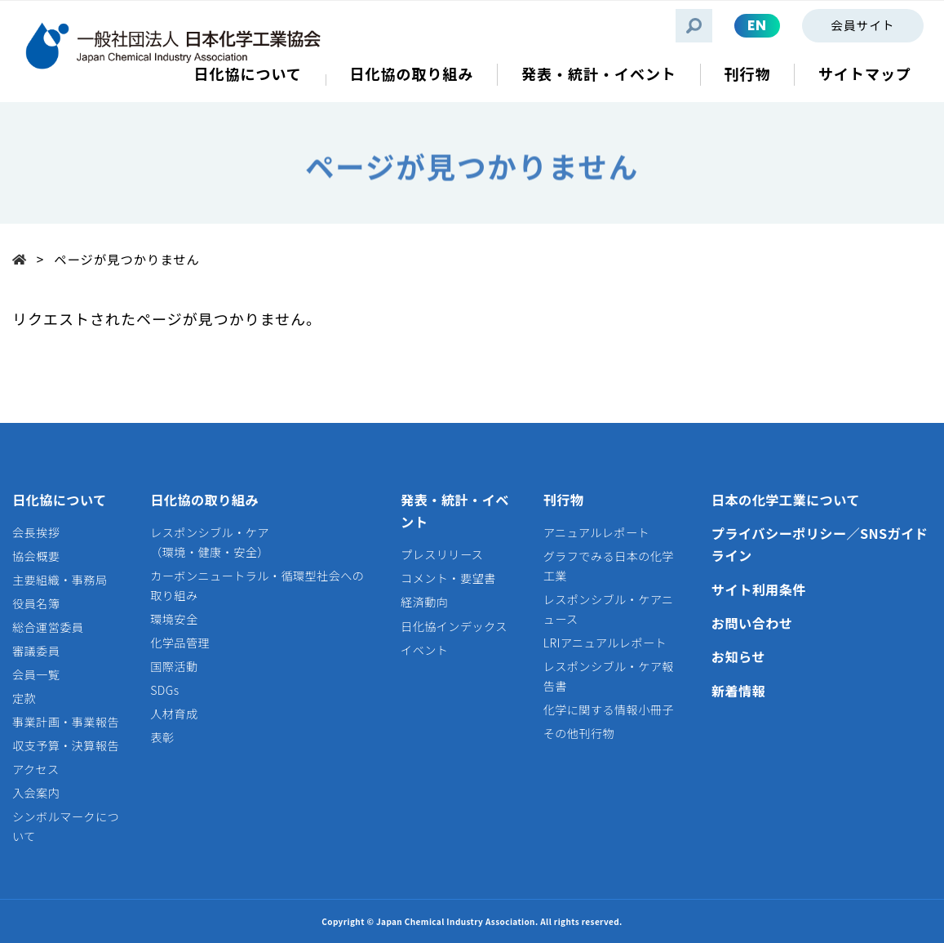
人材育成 (173, 713)
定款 (24, 698)
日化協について (59, 499)
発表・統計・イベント (455, 511)
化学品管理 (180, 642)
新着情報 (738, 691)
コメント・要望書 (448, 578)
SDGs (164, 690)
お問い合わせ (752, 623)
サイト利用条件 (758, 589)
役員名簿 (36, 603)
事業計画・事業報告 (65, 722)
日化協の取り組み (204, 499)
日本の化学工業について (785, 499)
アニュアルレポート (596, 532)
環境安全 (173, 619)
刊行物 (563, 499)
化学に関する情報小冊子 (608, 709)
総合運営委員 (47, 627)
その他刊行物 (578, 733)
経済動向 (424, 602)
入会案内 (36, 793)
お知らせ (738, 656)
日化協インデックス (454, 626)
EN (757, 25)
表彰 (162, 737)
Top (24, 258)
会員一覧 (36, 674)
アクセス (36, 769)
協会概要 (36, 556)
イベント (424, 650)
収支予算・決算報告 (65, 745)
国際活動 (173, 666)
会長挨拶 (36, 532)
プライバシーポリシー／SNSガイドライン (819, 544)
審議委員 (36, 651)
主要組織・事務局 (60, 580)
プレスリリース (442, 554)
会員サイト (862, 24)
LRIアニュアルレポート (605, 642)
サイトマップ (864, 74)
